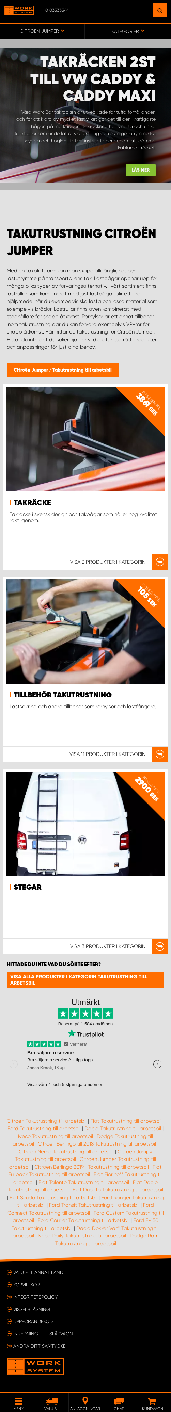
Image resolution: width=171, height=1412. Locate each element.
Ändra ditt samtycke (39, 1346)
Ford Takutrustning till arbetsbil (44, 1128)
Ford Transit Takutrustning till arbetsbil (94, 1205)
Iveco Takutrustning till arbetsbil (55, 1136)
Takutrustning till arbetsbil (82, 370)
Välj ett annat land (38, 1272)
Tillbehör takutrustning (63, 695)
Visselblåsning (31, 1309)
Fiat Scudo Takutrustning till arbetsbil (53, 1198)
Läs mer (141, 170)
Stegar (28, 887)
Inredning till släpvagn (43, 1333)
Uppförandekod (33, 1321)
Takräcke (32, 503)
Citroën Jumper (31, 370)
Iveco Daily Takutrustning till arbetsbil (82, 1236)
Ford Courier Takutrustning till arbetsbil (83, 1220)
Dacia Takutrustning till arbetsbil (122, 1128)
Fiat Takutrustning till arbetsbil (126, 1121)
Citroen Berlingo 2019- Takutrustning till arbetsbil (91, 1167)
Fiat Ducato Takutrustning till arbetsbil (118, 1190)
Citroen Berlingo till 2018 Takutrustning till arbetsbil (97, 1144)
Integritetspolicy (35, 1297)
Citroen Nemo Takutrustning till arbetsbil (66, 1152)
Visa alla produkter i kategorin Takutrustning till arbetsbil (78, 980)
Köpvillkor (26, 1284)
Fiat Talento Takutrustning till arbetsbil (83, 1182)
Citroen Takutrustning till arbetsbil (47, 1121)
